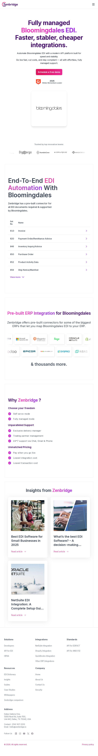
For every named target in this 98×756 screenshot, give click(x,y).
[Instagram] (20, 733)
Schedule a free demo (49, 72)
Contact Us (40, 685)
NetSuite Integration (43, 646)
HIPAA (6, 656)
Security (38, 690)
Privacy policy (88, 744)
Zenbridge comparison (13, 700)
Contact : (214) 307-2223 (14, 724)
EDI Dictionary (10, 674)
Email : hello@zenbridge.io (15, 727)
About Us (39, 679)
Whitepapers (9, 695)
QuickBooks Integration (45, 656)
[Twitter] (28, 733)
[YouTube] (24, 733)
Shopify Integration (43, 651)
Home (37, 674)
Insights (7, 679)
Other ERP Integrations (44, 661)
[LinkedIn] (16, 733)
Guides (7, 685)
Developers (9, 646)
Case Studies (9, 690)
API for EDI (8, 651)
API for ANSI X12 (73, 651)
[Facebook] (32, 733)
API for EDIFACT (73, 646)
